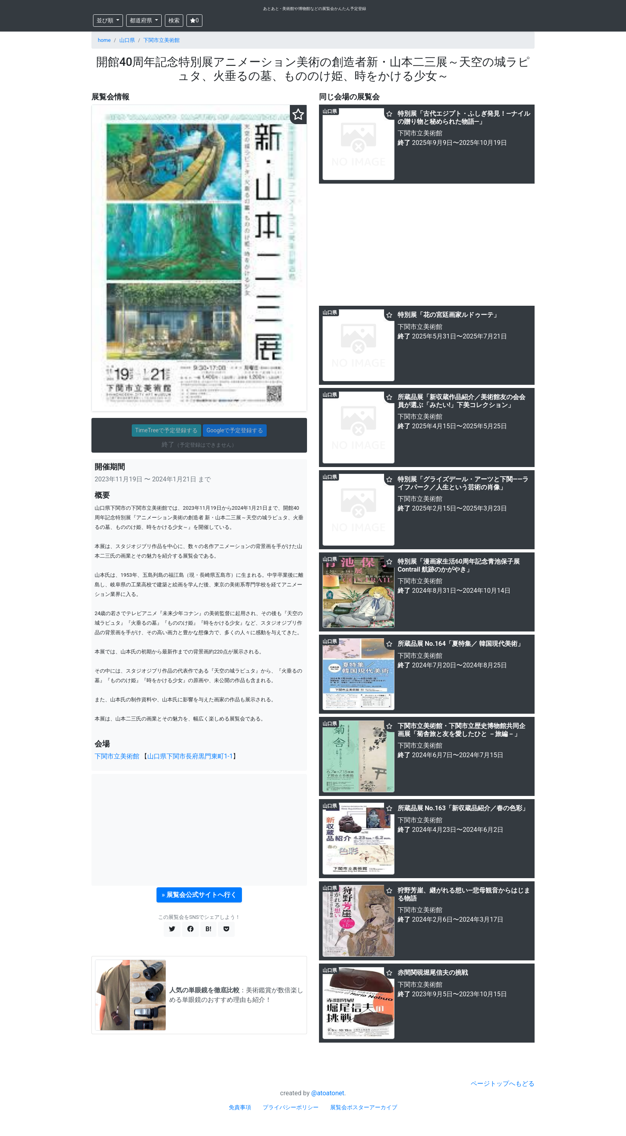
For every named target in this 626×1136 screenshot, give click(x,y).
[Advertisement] (199, 830)
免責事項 (240, 1107)
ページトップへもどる (503, 1083)
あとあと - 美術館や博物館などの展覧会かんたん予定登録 (314, 8)
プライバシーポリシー (291, 1107)
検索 (174, 20)
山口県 (127, 40)
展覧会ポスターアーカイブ (363, 1107)
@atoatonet (328, 1093)
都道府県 (141, 20)
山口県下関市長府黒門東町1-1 (190, 756)
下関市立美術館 (161, 40)
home (104, 40)
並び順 (106, 20)
